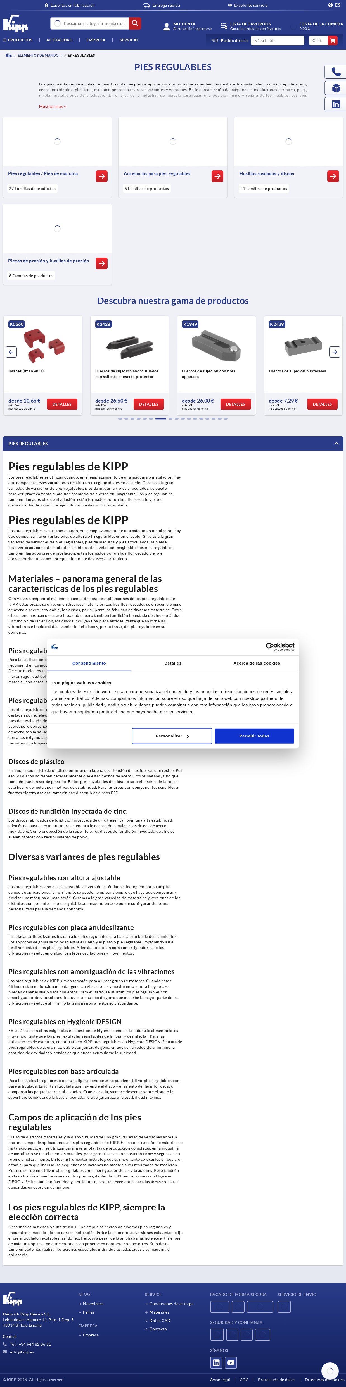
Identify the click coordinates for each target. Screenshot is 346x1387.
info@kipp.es (18, 1352)
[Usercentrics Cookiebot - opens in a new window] (270, 647)
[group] (43, 366)
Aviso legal (220, 1380)
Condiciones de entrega (171, 1304)
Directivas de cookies (325, 1380)
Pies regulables (28, 443)
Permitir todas (255, 736)
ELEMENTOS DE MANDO (38, 55)
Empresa (96, 40)
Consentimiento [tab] (89, 662)
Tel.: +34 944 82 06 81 (27, 1344)
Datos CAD (160, 1320)
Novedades (93, 1304)
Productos (17, 40)
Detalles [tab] (173, 662)
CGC (244, 1380)
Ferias (88, 1312)
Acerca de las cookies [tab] (256, 662)
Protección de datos (276, 1380)
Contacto (158, 1329)
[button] (120, 419)
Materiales (159, 1312)
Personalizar (172, 736)
